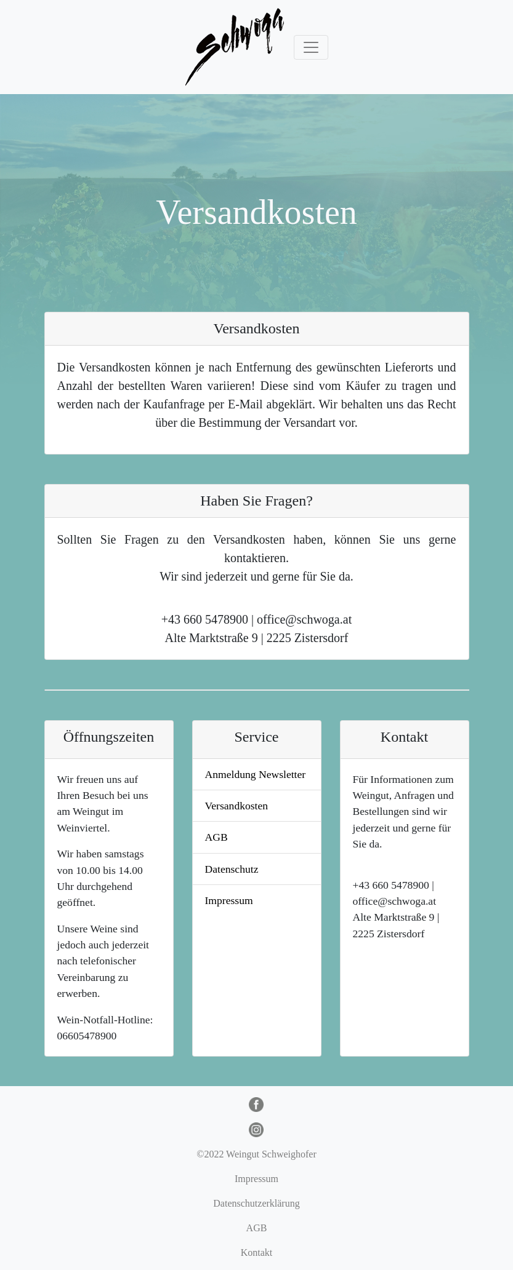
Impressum (229, 900)
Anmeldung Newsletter (255, 774)
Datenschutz (232, 869)
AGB (216, 837)
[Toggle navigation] (311, 47)
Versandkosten (237, 806)
